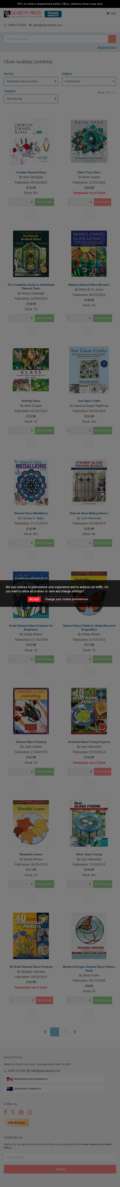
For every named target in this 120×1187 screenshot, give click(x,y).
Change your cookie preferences (66, 599)
